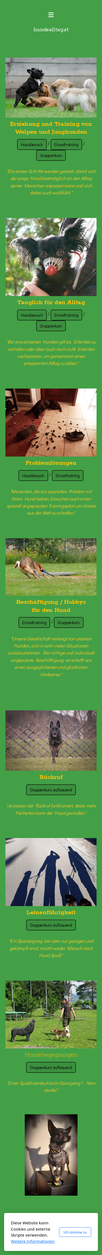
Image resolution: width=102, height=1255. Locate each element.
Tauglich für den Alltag (51, 302)
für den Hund (51, 610)
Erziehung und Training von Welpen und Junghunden (51, 128)
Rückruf (51, 777)
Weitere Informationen (33, 1241)
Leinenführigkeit (50, 912)
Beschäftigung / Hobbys (51, 602)
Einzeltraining (66, 144)
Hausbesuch (32, 144)
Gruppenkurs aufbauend (51, 789)
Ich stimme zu (75, 1232)
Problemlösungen (51, 463)
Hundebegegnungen (51, 1055)
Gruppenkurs (51, 155)
